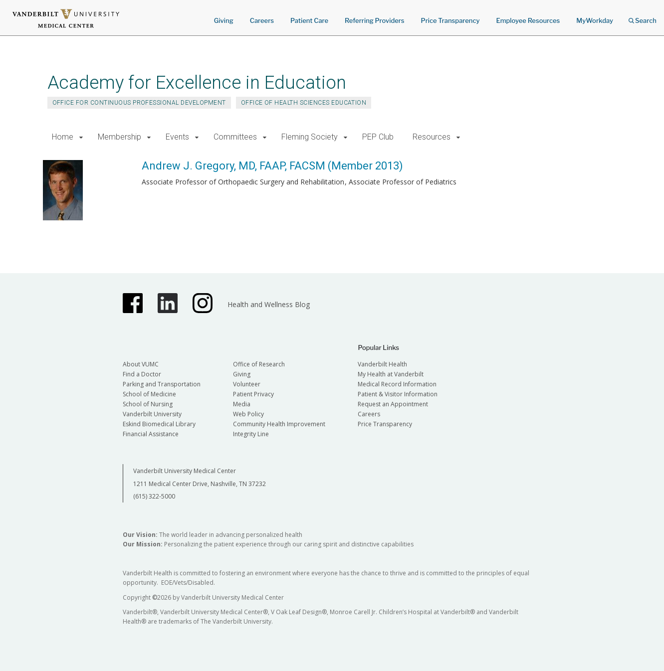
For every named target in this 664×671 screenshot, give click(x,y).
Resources (431, 137)
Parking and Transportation (162, 384)
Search (643, 17)
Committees (235, 137)
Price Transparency (450, 20)
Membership (119, 137)
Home (62, 137)
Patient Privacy (253, 394)
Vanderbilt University (152, 414)
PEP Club (378, 137)
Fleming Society (309, 137)
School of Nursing (148, 404)
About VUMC (141, 364)
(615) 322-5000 (154, 496)
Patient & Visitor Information (398, 394)
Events (177, 137)
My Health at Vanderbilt (391, 374)
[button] (81, 137)
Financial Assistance (151, 434)
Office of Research (259, 364)
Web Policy (248, 414)
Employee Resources (528, 20)
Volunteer (246, 384)
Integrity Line (251, 434)
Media (241, 404)
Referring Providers (374, 20)
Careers (262, 20)
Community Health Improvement (279, 424)
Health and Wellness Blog (268, 304)
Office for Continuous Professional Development (139, 102)
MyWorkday (594, 20)
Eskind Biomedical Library (159, 424)
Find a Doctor (142, 374)
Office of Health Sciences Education (304, 102)
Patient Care (309, 20)
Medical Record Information (397, 384)
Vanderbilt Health (382, 364)
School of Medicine (149, 394)
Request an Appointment (393, 404)
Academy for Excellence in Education (196, 82)
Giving (223, 20)
